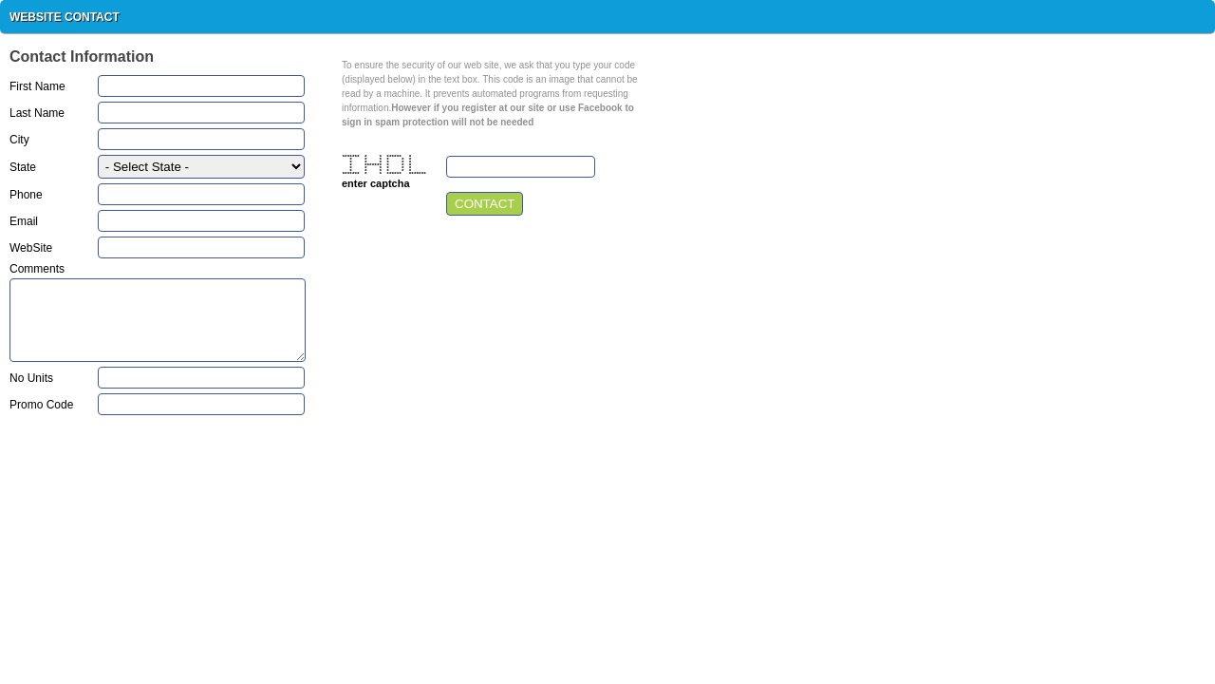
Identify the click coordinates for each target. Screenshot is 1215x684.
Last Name (37, 113)
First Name (37, 87)
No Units (31, 378)
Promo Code (41, 405)
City (19, 140)
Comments (37, 269)
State (22, 168)
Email (23, 222)
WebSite (30, 248)
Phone (26, 195)
